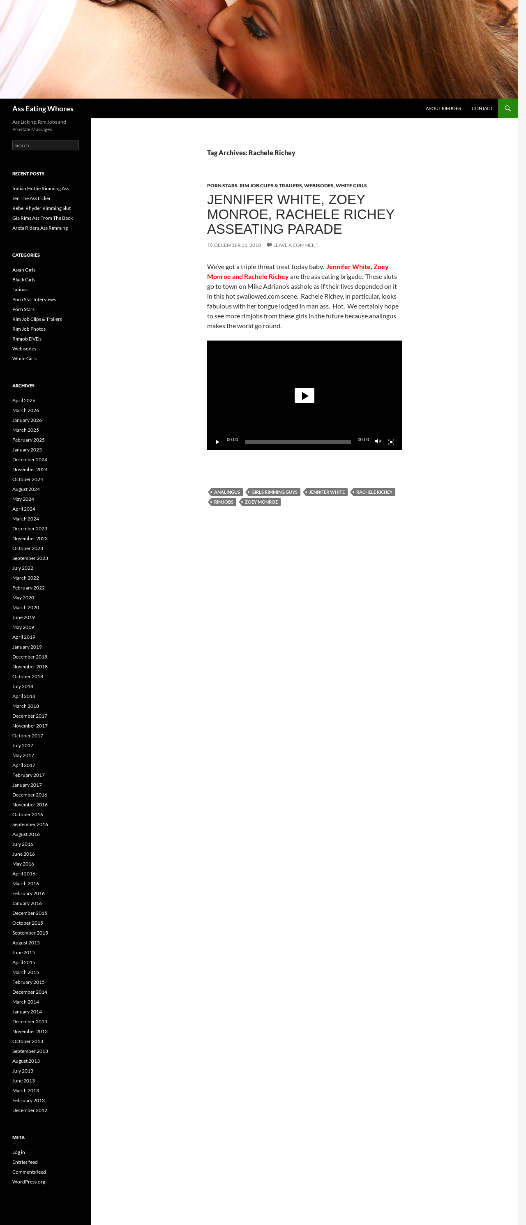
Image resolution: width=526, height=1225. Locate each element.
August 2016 (26, 834)
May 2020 (23, 597)
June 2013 (23, 1081)
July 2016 (22, 844)
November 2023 (30, 538)
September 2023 (30, 558)
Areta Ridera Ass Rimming (40, 228)
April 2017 (23, 765)
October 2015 (27, 923)
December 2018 (29, 657)
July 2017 (22, 745)
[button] (304, 395)
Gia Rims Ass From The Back (42, 218)
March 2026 (25, 410)
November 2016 (30, 804)
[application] (304, 395)
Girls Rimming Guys (274, 492)
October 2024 (27, 479)
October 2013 (27, 1041)
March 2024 (25, 519)
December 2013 (29, 1021)
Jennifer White (327, 492)
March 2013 (25, 1090)
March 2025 (25, 430)
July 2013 (22, 1071)
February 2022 (28, 588)
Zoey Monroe (261, 501)
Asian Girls (23, 270)
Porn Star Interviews (34, 299)
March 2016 (25, 883)
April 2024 (23, 509)
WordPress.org (28, 1182)
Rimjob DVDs (27, 339)
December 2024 (29, 459)
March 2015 (25, 972)
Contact (482, 108)
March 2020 (25, 607)
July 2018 (22, 686)
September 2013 (30, 1051)
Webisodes (319, 185)
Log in (18, 1152)
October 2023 (27, 548)
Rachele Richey (374, 492)
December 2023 (29, 528)
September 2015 (30, 933)
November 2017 (30, 726)
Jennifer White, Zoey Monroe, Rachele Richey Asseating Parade (300, 214)
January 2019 (27, 647)
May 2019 (23, 627)
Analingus (227, 492)
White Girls (351, 185)
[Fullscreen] (391, 442)
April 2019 (23, 637)
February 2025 (28, 440)
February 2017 (28, 775)
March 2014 (25, 1002)
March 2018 (25, 706)
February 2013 (28, 1100)
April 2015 (23, 962)
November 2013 (30, 1031)
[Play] (218, 442)
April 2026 (23, 400)
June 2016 (23, 854)
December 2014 (29, 992)
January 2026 (27, 420)
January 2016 (27, 903)
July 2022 (22, 568)
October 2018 (27, 676)
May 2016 (23, 864)
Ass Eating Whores (43, 108)
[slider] (298, 442)
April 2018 (23, 696)
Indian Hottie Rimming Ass (40, 188)
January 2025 (27, 450)
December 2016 (29, 795)
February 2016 (28, 893)
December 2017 (29, 716)
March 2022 (25, 578)
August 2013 (26, 1061)
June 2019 (23, 617)
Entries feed (25, 1162)
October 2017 (27, 735)
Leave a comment (295, 245)
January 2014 (27, 1012)
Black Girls (23, 279)
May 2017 (23, 755)
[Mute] (378, 442)
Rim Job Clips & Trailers (271, 185)
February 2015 (28, 982)
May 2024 (23, 499)
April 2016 (23, 873)
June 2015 (23, 952)
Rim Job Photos (29, 329)
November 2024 (30, 469)
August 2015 (26, 942)
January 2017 (27, 785)
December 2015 (29, 913)
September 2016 (30, 824)
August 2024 (26, 489)
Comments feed (29, 1172)
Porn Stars (222, 185)
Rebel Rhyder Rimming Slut (41, 208)
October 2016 (27, 814)
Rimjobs (223, 501)
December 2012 (29, 1110)
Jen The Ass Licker (31, 198)
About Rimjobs (443, 108)
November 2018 (30, 666)
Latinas (20, 289)
